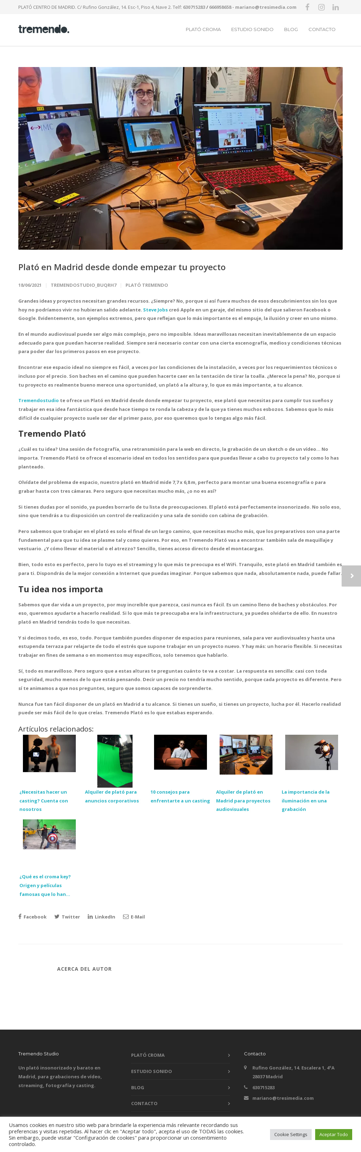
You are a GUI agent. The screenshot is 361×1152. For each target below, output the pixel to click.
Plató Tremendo (147, 285)
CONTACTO (322, 29)
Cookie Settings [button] (290, 1134)
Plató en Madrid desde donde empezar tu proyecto (122, 267)
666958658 (220, 7)
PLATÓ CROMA (203, 29)
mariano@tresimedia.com (283, 1098)
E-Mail (134, 917)
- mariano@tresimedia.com (264, 7)
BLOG (291, 29)
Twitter (67, 917)
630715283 (194, 7)
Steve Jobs (155, 310)
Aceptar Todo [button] (333, 1134)
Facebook (32, 917)
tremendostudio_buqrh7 (83, 285)
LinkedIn (101, 917)
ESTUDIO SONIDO (252, 29)
